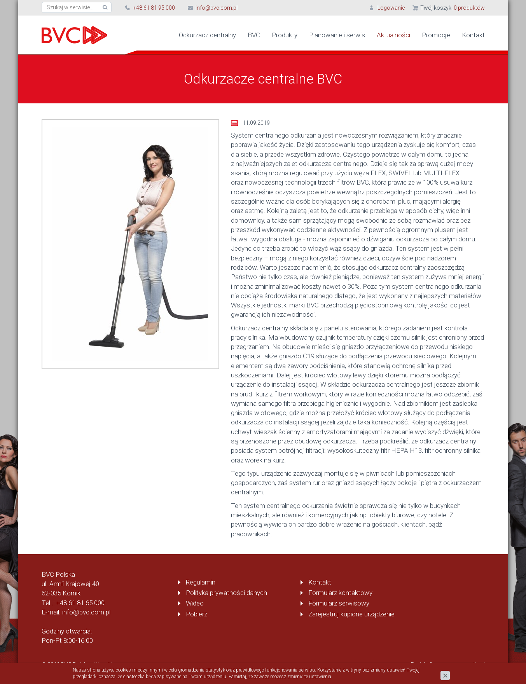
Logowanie (391, 8)
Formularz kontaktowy (340, 593)
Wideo (195, 603)
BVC (254, 35)
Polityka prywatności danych (226, 593)
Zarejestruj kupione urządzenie (351, 614)
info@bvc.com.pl (217, 8)
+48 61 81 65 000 (80, 603)
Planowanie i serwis (337, 35)
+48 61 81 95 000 (154, 8)
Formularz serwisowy (338, 603)
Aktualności (393, 35)
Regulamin (200, 582)
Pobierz (196, 614)
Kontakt (473, 35)
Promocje (436, 35)
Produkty (284, 35)
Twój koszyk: (452, 8)
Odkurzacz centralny (207, 35)
